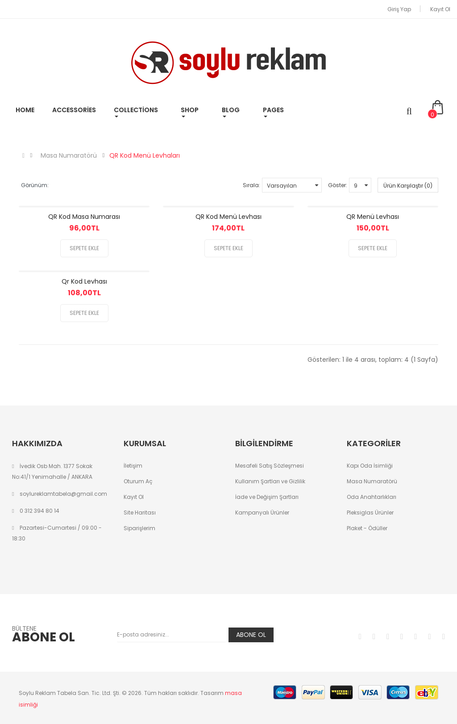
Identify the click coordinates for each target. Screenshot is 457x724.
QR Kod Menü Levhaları (144, 155)
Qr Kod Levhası (84, 281)
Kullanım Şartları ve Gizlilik (270, 481)
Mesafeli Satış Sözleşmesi (269, 465)
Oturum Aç (138, 481)
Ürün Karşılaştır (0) (407, 185)
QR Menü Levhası (372, 216)
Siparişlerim (139, 528)
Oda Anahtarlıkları (371, 497)
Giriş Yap (399, 9)
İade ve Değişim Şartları (267, 497)
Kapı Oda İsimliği (370, 465)
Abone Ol (251, 634)
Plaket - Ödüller (367, 528)
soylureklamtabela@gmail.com (63, 494)
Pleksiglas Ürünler (370, 512)
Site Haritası (140, 512)
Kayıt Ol (440, 9)
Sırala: (251, 185)
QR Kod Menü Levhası (228, 216)
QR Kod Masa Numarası (84, 216)
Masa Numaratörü (69, 155)
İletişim (133, 465)
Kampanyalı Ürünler (262, 512)
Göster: (337, 185)
